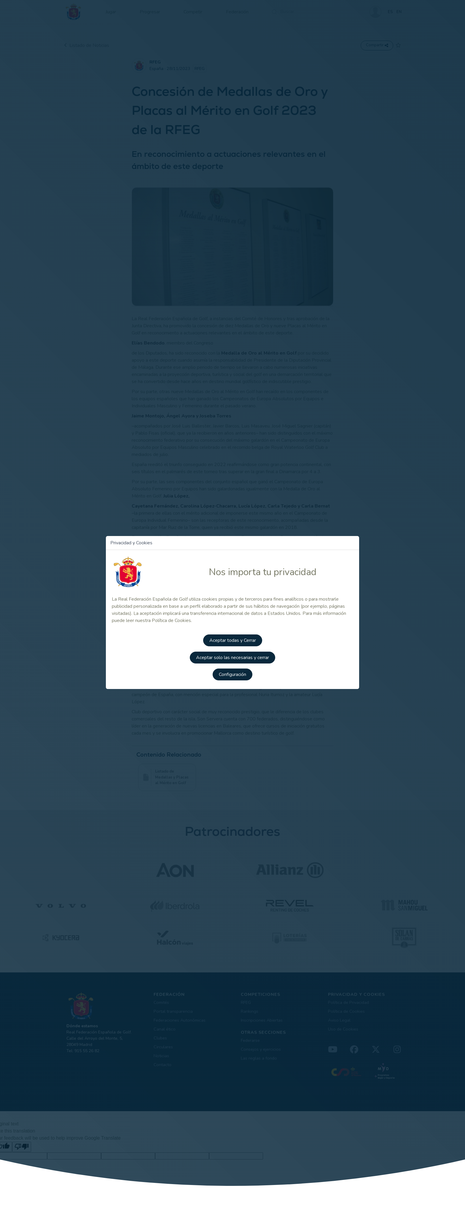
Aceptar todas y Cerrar (232, 639)
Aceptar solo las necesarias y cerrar (232, 656)
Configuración (232, 672)
